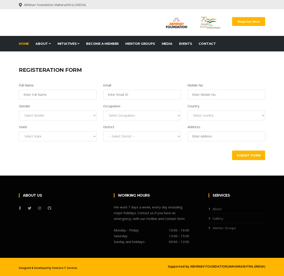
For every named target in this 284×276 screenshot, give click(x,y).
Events (185, 44)
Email (107, 85)
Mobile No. (195, 85)
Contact (207, 44)
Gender (24, 106)
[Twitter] (29, 208)
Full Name (26, 85)
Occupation (111, 106)
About (43, 44)
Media (167, 44)
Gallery (218, 218)
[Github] (49, 208)
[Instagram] (39, 208)
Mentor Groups (140, 44)
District (108, 127)
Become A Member (102, 44)
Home (24, 44)
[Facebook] (20, 208)
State (23, 127)
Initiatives (68, 44)
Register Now (249, 21)
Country (193, 106)
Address (193, 127)
